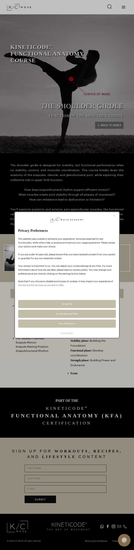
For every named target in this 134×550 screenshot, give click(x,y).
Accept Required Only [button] (67, 313)
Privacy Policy (67, 333)
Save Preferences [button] (67, 323)
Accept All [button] (67, 304)
